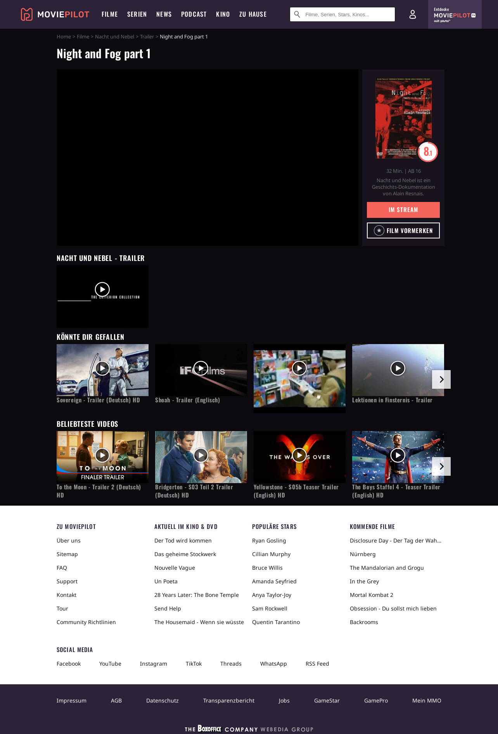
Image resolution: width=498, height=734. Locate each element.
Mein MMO (426, 700)
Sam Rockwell (269, 608)
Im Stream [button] (403, 209)
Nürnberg (363, 554)
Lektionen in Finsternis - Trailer (392, 400)
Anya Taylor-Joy (271, 594)
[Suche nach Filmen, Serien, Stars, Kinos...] (342, 14)
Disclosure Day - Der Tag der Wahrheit (395, 540)
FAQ (62, 567)
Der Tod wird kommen (183, 540)
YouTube (110, 663)
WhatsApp (273, 663)
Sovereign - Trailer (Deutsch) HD (98, 400)
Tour (62, 608)
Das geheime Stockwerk (185, 554)
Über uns (69, 540)
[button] (403, 230)
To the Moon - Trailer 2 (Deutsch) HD (99, 491)
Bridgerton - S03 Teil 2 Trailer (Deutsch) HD (194, 491)
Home (64, 36)
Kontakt (66, 594)
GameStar (327, 700)
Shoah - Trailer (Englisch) (187, 400)
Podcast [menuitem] (194, 14)
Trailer (147, 36)
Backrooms (364, 622)
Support (67, 581)
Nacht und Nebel (114, 36)
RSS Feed (317, 663)
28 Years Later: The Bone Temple (196, 594)
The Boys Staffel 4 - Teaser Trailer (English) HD (396, 491)
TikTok (194, 663)
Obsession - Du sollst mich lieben (393, 608)
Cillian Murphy (271, 554)
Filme (83, 36)
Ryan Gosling (269, 540)
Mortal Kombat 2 (371, 594)
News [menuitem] (164, 14)
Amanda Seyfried (274, 581)
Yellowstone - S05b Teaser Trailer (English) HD (296, 491)
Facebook (69, 663)
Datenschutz (162, 700)
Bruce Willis (267, 567)
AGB (116, 700)
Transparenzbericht (228, 700)
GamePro (376, 700)
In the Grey (364, 581)
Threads (231, 663)
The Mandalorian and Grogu (387, 567)
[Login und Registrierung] (412, 14)
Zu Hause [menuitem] (253, 14)
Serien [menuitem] (137, 14)
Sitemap (67, 554)
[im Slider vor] (441, 379)
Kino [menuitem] (223, 14)
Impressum (71, 700)
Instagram (153, 663)
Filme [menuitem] (110, 14)
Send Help (167, 608)
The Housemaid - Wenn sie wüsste (199, 622)
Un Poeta (166, 581)
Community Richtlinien (86, 622)
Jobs (284, 700)
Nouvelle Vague (174, 567)
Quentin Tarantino (276, 622)
